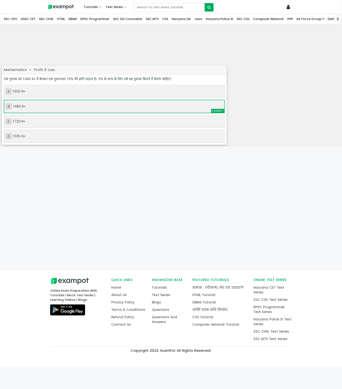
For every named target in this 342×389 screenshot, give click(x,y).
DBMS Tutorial (204, 302)
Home (116, 287)
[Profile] (289, 7)
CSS (165, 19)
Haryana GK (181, 19)
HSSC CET (28, 19)
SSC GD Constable (127, 19)
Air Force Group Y (310, 19)
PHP (290, 19)
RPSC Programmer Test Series (269, 309)
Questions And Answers (164, 319)
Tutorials (91, 7)
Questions (160, 309)
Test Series (114, 7)
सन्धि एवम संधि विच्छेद (209, 309)
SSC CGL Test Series (270, 299)
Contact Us (121, 324)
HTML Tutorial (203, 295)
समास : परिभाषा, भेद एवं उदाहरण (218, 287)
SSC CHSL (46, 19)
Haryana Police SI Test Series (272, 321)
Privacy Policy (123, 302)
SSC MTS (152, 19)
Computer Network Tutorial (215, 324)
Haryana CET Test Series (268, 290)
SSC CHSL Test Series (271, 331)
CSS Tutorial (202, 317)
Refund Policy (122, 317)
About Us (119, 295)
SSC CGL (243, 19)
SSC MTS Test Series (270, 339)
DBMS (72, 19)
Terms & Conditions (128, 309)
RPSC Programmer (94, 19)
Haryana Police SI (219, 19)
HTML (61, 19)
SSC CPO (10, 19)
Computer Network (268, 19)
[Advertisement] (171, 45)
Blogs (156, 302)
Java (198, 19)
